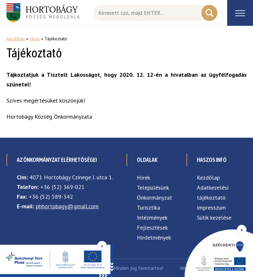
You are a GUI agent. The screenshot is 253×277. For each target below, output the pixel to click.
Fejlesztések (152, 227)
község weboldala (53, 12)
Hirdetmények (154, 237)
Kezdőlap (15, 39)
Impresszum (211, 207)
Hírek (35, 39)
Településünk (153, 187)
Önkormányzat (154, 197)
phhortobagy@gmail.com (67, 206)
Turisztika (148, 207)
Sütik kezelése (214, 217)
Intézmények (152, 217)
